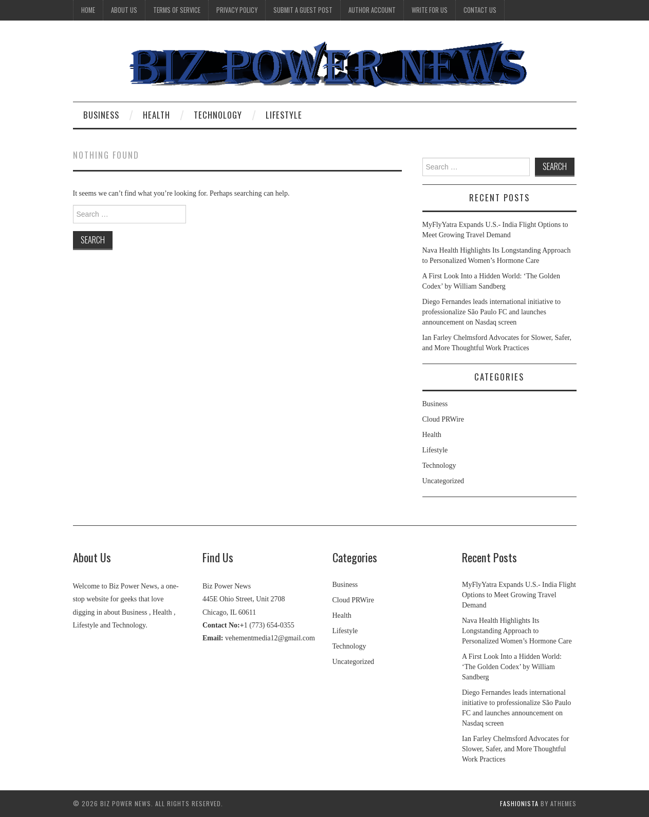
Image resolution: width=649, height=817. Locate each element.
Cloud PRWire (443, 419)
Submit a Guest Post (302, 10)
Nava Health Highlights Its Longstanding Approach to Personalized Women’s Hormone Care (517, 631)
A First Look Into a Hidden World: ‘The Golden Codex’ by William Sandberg (512, 667)
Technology (218, 114)
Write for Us (430, 10)
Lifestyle (284, 114)
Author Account (372, 10)
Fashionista (519, 803)
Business (101, 114)
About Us (124, 10)
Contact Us (479, 10)
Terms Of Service (176, 10)
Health (156, 114)
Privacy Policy (236, 10)
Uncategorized (443, 481)
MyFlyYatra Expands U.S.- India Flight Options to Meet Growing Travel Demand (519, 595)
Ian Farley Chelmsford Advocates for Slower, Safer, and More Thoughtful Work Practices (515, 749)
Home (88, 10)
